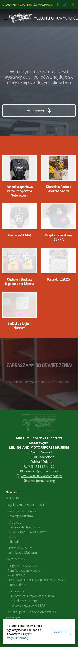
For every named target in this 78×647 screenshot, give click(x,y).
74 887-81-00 (64, 4)
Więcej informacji (18, 638)
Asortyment (39, 110)
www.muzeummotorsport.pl (41, 476)
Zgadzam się (61, 632)
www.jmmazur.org (41, 480)
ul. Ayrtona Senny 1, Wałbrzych (58, 4)
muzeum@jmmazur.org (39, 471)
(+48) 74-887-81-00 (39, 466)
